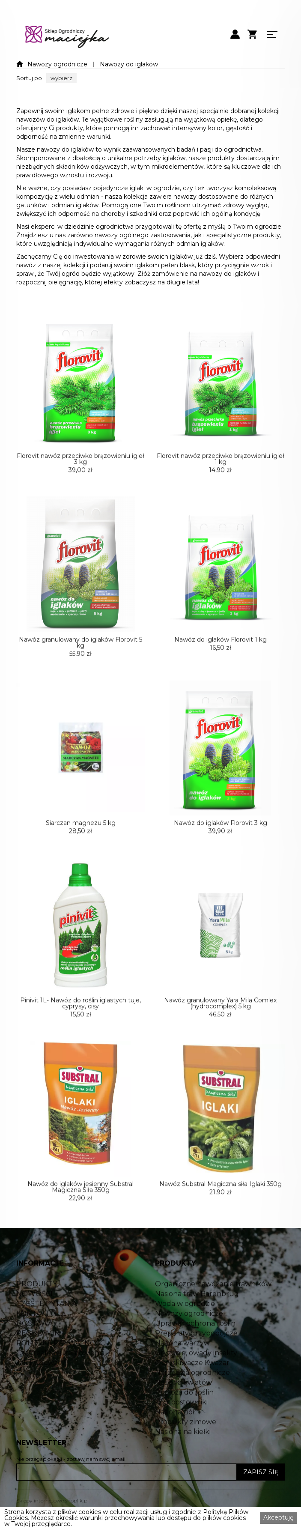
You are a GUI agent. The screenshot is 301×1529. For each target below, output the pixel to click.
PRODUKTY (36, 1314)
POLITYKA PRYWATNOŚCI (61, 1373)
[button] (61, 78)
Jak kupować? (41, 1392)
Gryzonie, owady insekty (196, 1383)
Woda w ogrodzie (185, 1333)
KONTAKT (33, 1343)
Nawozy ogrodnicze (57, 64)
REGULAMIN (38, 1363)
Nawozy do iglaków (129, 64)
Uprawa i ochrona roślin (195, 1353)
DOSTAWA (34, 1353)
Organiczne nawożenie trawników (213, 1314)
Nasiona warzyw (182, 1373)
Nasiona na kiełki (183, 1461)
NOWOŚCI (34, 1323)
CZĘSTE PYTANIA (46, 1333)
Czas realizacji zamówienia (60, 1383)
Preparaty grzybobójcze (196, 1363)
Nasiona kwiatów (183, 1412)
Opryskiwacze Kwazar (192, 1392)
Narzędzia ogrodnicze (192, 1402)
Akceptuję (278, 1517)
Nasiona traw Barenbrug (197, 1323)
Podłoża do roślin (184, 1422)
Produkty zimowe (185, 1451)
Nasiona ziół (174, 1442)
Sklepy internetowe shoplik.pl (52, 1500)
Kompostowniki (181, 1432)
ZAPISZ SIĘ (260, 1472)
